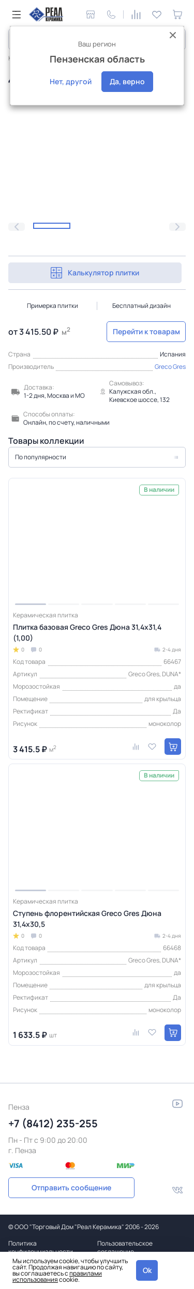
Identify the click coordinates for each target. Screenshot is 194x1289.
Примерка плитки (52, 305)
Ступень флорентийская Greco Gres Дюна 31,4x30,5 (87, 918)
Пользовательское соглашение (125, 1247)
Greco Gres (170, 366)
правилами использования (57, 1276)
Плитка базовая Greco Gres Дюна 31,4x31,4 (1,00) (87, 632)
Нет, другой (71, 81)
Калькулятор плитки (95, 272)
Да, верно (127, 81)
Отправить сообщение (71, 1187)
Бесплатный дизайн (141, 305)
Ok (147, 1270)
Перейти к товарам (146, 331)
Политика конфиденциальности (40, 1247)
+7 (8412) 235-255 (53, 1123)
